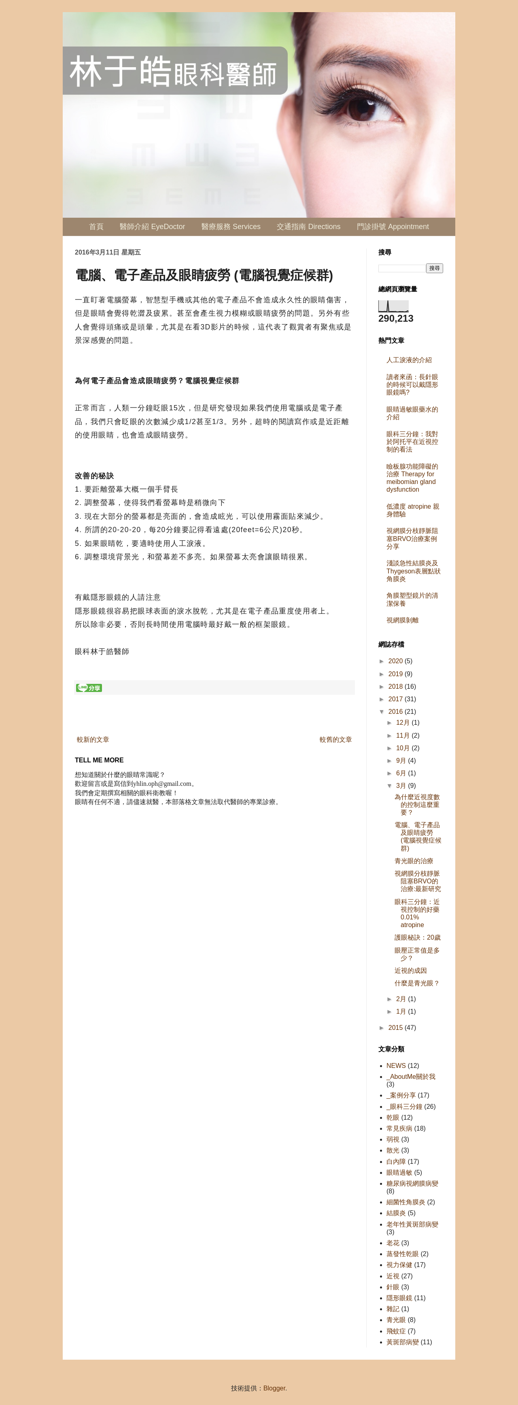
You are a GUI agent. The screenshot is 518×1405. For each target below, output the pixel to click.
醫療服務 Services (231, 227)
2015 (396, 1027)
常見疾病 (399, 1128)
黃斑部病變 (402, 1342)
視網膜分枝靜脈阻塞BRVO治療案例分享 (412, 538)
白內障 (396, 1161)
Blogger (274, 1388)
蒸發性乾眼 (402, 1253)
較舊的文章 (336, 739)
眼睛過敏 (399, 1172)
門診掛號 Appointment (393, 227)
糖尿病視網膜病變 (412, 1183)
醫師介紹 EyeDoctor (152, 227)
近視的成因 (411, 970)
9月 (402, 760)
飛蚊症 (396, 1331)
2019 (396, 674)
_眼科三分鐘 (404, 1106)
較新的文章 (93, 739)
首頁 (96, 227)
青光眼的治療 (414, 860)
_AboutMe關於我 (410, 1076)
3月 (402, 785)
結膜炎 (396, 1213)
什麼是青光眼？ (417, 983)
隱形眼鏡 (399, 1298)
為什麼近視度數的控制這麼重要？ (417, 805)
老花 (392, 1242)
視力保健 (399, 1264)
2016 (396, 711)
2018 (396, 686)
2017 (396, 699)
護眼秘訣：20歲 (418, 937)
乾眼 (392, 1117)
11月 (404, 735)
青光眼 (396, 1319)
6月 (402, 773)
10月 (404, 748)
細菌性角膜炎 (405, 1202)
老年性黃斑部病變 (412, 1224)
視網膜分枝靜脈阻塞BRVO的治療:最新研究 (418, 881)
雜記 (392, 1308)
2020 (396, 661)
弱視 (392, 1139)
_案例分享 (401, 1095)
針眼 (392, 1287)
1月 (402, 1011)
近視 (392, 1276)
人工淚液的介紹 (409, 360)
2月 (402, 998)
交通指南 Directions (308, 227)
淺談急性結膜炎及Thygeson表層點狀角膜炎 (413, 571)
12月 (404, 722)
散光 (392, 1150)
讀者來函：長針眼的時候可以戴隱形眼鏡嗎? (412, 385)
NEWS (396, 1065)
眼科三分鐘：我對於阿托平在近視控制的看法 (412, 442)
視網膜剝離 (402, 620)
